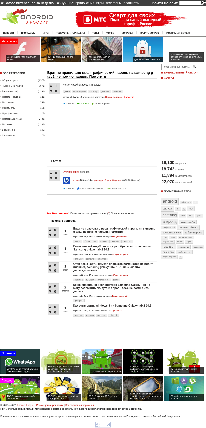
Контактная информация (79, 405)
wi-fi (191, 215)
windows (90, 315)
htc (178, 209)
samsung (93, 91)
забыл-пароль (193, 232)
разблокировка (184, 252)
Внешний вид (8, 130)
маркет (173, 237)
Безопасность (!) (10, 91)
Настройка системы (12, 119)
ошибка (179, 242)
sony (183, 215)
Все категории (14, 73)
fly (195, 202)
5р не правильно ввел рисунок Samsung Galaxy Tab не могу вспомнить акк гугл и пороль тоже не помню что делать (111, 288)
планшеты (131, 3)
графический (169, 227)
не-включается (186, 237)
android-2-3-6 (186, 202)
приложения (85, 3)
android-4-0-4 (104, 280)
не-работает (168, 242)
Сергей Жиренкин (113, 180)
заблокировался (172, 232)
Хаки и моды (8, 135)
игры (100, 3)
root (191, 208)
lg (184, 209)
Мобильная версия (178, 33)
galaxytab (105, 91)
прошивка (168, 252)
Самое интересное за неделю (29, 3)
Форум (110, 33)
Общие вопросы (10, 80)
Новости (8, 33)
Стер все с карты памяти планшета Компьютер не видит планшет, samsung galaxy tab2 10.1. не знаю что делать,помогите (113, 267)
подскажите (183, 247)
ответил (76, 180)
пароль (189, 242)
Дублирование (71, 171)
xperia (199, 216)
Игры (46, 33)
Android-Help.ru (25, 405)
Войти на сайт (165, 3)
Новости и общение (12, 97)
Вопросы (127, 33)
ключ (165, 237)
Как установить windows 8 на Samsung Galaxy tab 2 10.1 (112, 305)
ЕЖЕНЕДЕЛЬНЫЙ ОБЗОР (181, 72)
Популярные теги (177, 191)
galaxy (67, 91)
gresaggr (98, 180)
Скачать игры (8, 108)
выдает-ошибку (188, 222)
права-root (198, 247)
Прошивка (7, 124)
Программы (28, 33)
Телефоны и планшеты (70, 33)
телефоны (113, 3)
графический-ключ (188, 227)
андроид (170, 221)
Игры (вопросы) (10, 113)
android (170, 201)
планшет (117, 91)
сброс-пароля (79, 91)
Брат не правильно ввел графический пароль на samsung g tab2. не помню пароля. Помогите (114, 230)
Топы (95, 33)
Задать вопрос (149, 33)
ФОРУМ (169, 78)
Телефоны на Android (12, 86)
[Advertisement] (77, 131)
